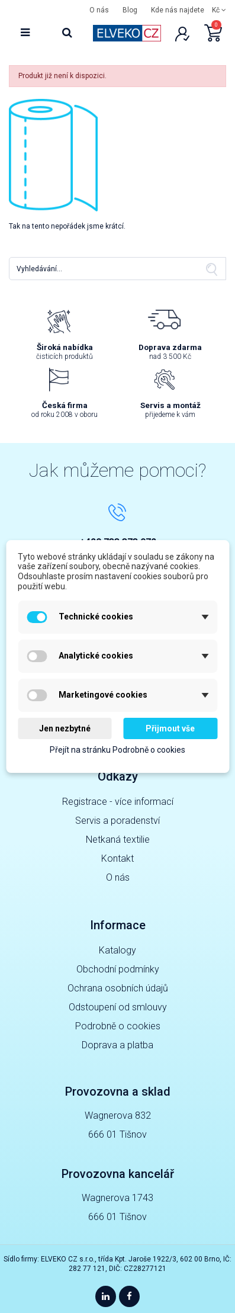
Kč (219, 10)
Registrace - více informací (117, 801)
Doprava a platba (117, 1045)
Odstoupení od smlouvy (118, 1007)
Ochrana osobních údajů (117, 988)
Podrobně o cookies (117, 1026)
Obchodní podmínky (117, 969)
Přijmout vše (170, 728)
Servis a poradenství (117, 820)
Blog (130, 10)
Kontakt (117, 858)
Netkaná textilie (118, 839)
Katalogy (117, 950)
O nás (99, 10)
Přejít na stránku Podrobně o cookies (117, 750)
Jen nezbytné (65, 728)
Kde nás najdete (177, 10)
